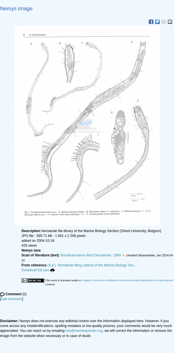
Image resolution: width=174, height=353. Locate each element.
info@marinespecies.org (84, 331)
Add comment (11, 299)
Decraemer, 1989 (90, 255)
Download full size (38, 270)
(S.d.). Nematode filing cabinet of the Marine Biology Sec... (92, 265)
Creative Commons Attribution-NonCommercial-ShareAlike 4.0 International (127, 280)
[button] (123, 255)
